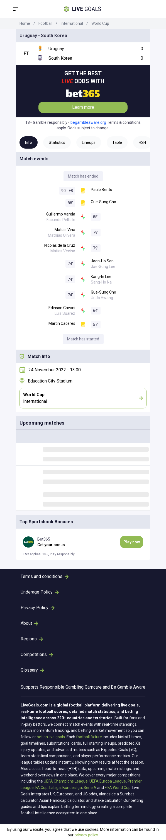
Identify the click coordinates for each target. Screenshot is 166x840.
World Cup (100, 23)
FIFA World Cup (118, 787)
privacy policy (86, 835)
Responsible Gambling (62, 687)
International (72, 23)
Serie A (90, 787)
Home (24, 23)
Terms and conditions (45, 576)
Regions (32, 639)
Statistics (57, 142)
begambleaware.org (88, 122)
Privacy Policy (38, 607)
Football (45, 23)
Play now (131, 542)
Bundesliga (72, 787)
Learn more (83, 107)
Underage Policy (40, 592)
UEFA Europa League (107, 781)
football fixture (89, 737)
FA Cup (41, 787)
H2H (142, 142)
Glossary (32, 670)
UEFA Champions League (66, 781)
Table (117, 142)
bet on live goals (51, 737)
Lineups (89, 142)
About (29, 623)
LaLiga (55, 787)
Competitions (37, 654)
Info (28, 142)
